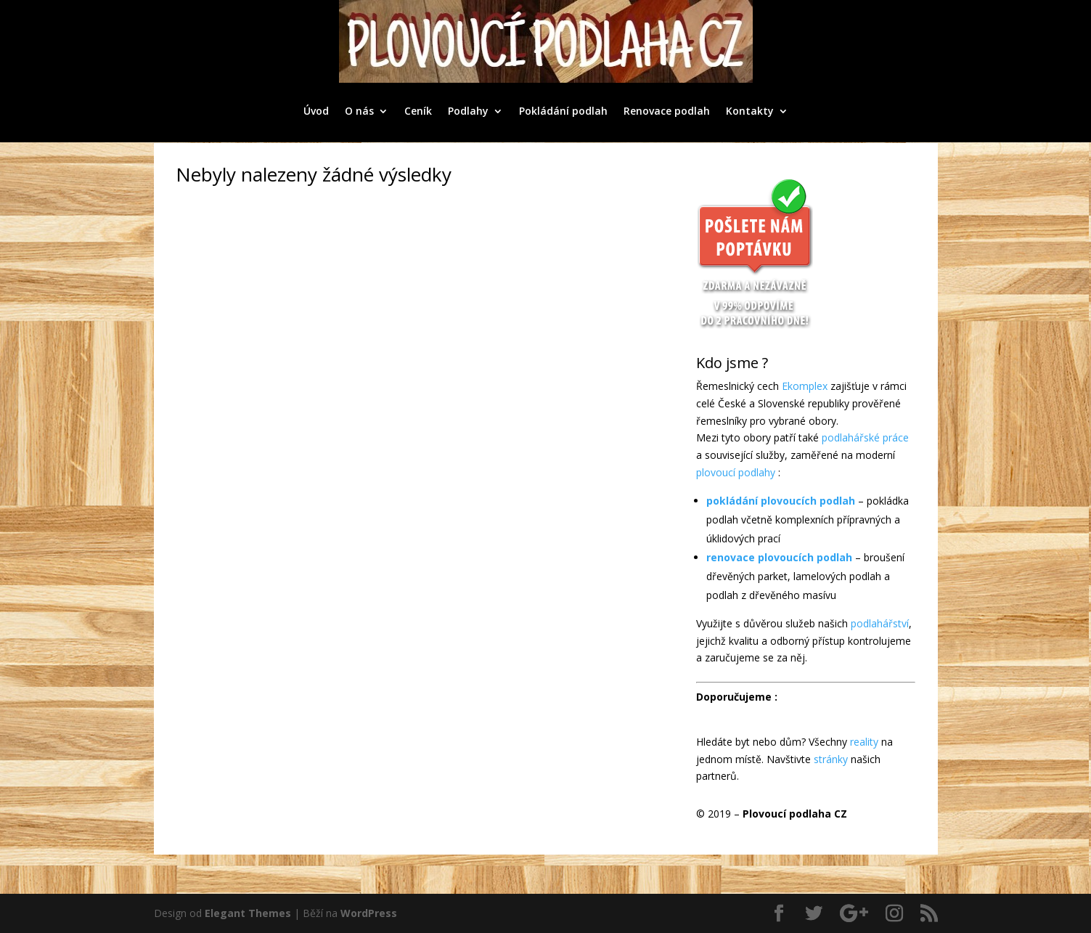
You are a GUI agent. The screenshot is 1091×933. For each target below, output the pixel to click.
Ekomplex (805, 386)
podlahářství (880, 623)
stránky (831, 759)
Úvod (316, 111)
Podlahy (468, 111)
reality (864, 742)
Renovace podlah (667, 111)
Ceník (418, 111)
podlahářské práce (865, 437)
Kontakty (750, 111)
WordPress (368, 913)
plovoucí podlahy (735, 472)
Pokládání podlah (563, 111)
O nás (359, 111)
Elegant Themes (248, 913)
